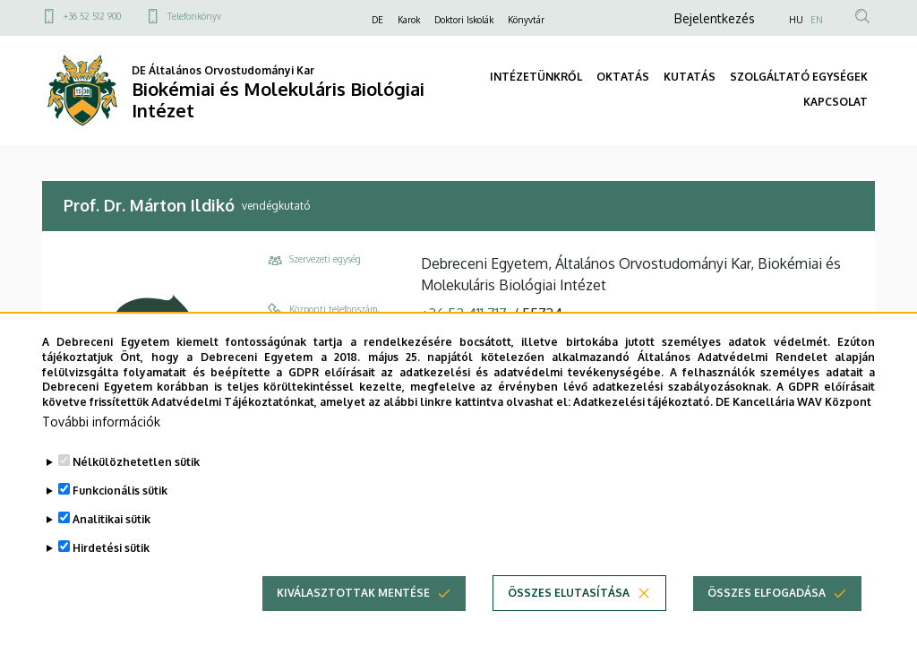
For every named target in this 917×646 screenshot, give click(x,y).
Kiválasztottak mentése (353, 592)
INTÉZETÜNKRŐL (536, 76)
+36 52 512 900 (92, 16)
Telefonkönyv (194, 16)
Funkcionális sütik (120, 490)
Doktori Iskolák (463, 19)
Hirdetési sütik (111, 548)
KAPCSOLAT (835, 101)
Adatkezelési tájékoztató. (643, 402)
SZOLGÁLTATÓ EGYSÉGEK (799, 76)
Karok (409, 19)
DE (377, 19)
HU (796, 19)
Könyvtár (526, 19)
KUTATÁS (690, 76)
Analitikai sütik (111, 519)
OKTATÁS (622, 76)
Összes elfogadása (766, 592)
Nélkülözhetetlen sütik (136, 462)
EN (816, 19)
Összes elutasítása (569, 592)
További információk (101, 421)
